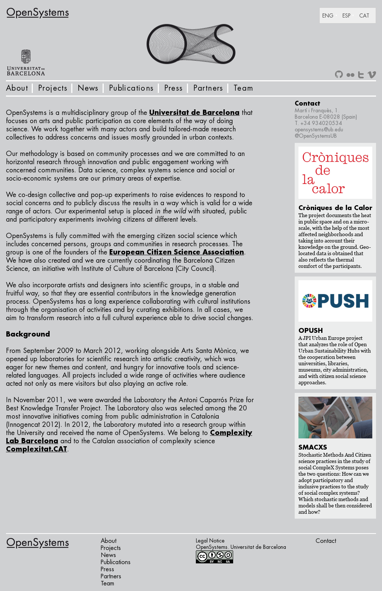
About (17, 88)
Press (173, 88)
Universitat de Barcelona (194, 112)
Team (244, 88)
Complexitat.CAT (36, 449)
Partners (208, 88)
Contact (326, 541)
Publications (131, 88)
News (88, 88)
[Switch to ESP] (350, 15)
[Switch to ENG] (332, 15)
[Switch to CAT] (366, 15)
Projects (53, 88)
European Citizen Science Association (176, 252)
